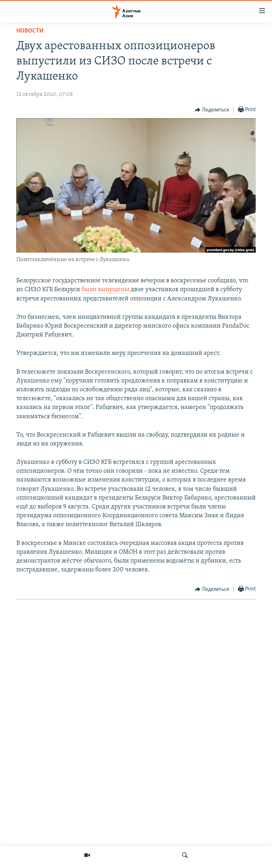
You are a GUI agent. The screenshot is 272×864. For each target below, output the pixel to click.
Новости (30, 31)
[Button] (212, 110)
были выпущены (106, 289)
